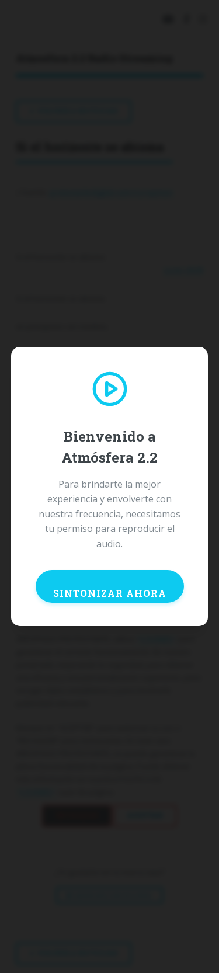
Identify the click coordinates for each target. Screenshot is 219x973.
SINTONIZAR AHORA (109, 593)
